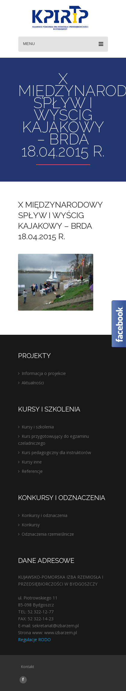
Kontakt (27, 666)
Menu (63, 44)
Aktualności (33, 383)
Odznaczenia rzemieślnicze (48, 534)
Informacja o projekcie (44, 373)
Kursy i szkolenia (38, 427)
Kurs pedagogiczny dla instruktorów (56, 452)
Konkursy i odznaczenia (44, 515)
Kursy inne (32, 462)
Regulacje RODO (34, 639)
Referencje (32, 471)
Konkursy (31, 525)
